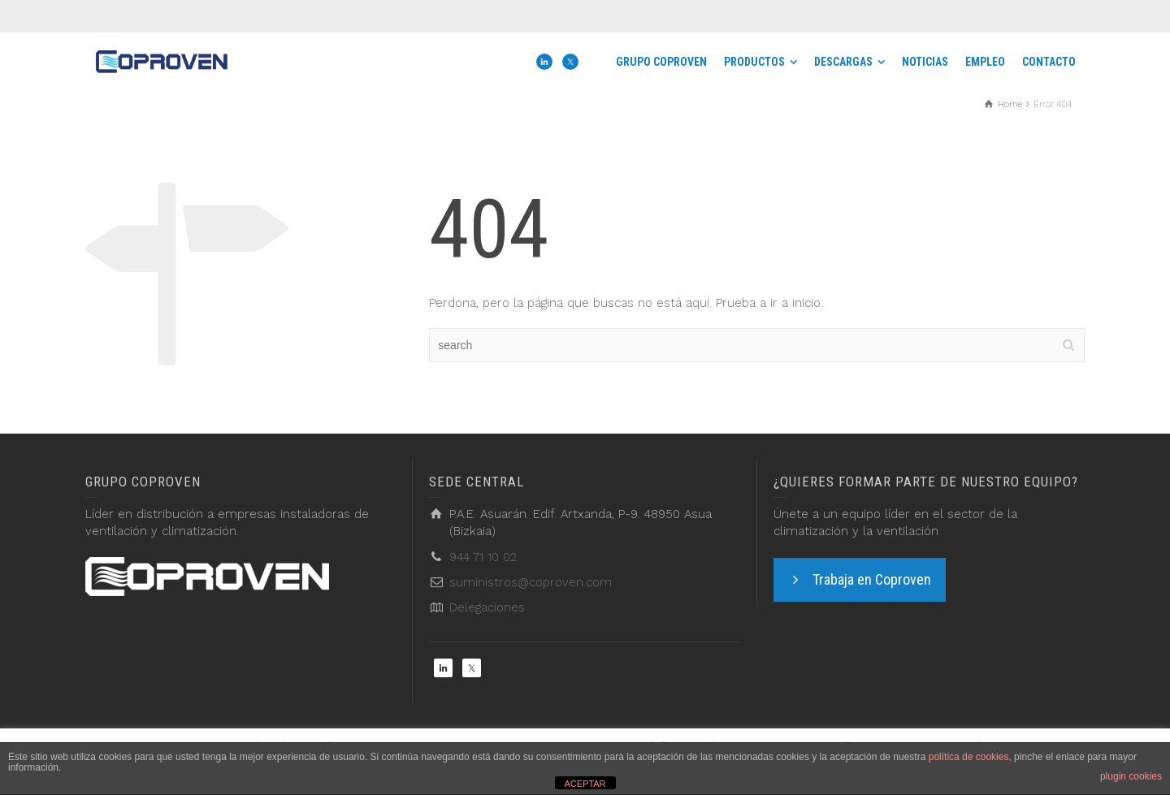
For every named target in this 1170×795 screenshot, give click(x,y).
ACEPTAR (584, 784)
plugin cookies (1131, 776)
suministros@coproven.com (530, 582)
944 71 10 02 (483, 557)
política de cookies (969, 757)
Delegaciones (487, 607)
